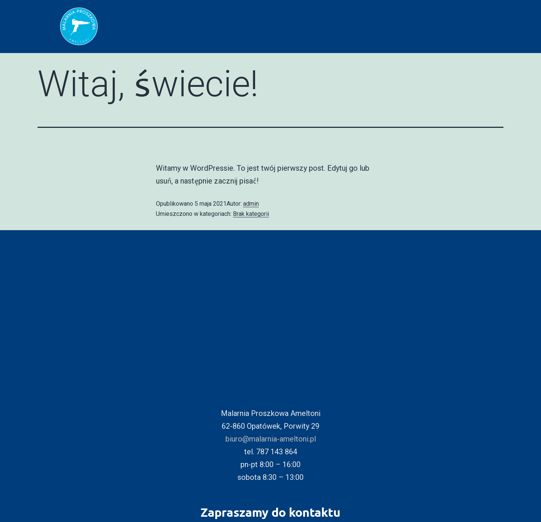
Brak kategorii (251, 213)
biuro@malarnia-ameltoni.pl (270, 438)
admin (251, 203)
